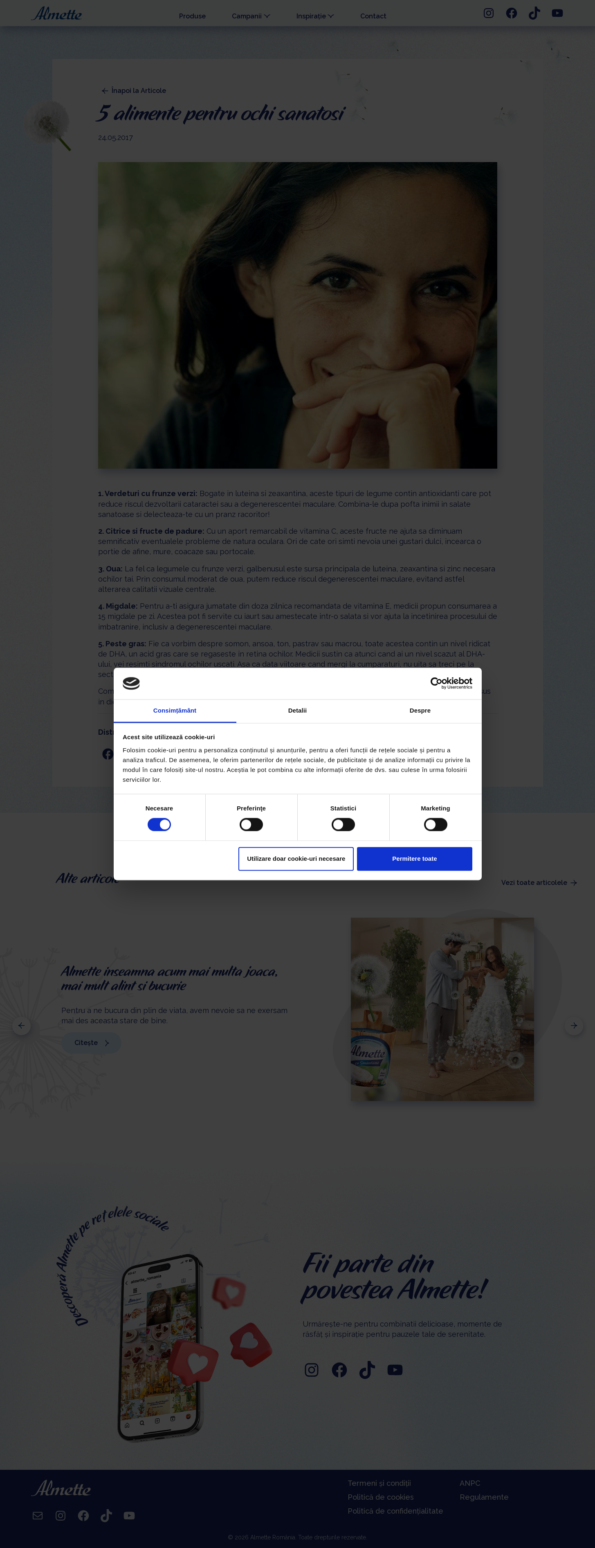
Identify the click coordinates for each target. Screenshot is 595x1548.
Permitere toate (414, 858)
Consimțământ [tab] (174, 710)
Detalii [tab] (297, 710)
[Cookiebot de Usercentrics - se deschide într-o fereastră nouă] (436, 683)
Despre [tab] (420, 710)
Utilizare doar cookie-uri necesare (296, 858)
